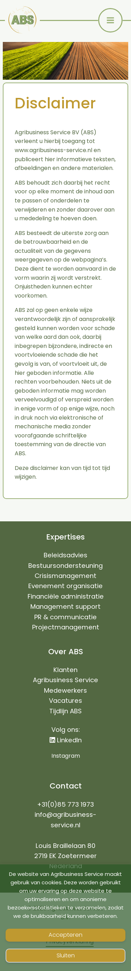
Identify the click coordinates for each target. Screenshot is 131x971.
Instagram (65, 756)
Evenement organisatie (65, 585)
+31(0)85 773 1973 (65, 804)
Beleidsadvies (65, 555)
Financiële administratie (66, 596)
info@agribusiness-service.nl (65, 819)
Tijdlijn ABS (65, 711)
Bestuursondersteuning (65, 565)
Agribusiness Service (65, 680)
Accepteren (65, 935)
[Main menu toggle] (110, 20)
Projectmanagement (65, 627)
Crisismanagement (65, 575)
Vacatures (65, 700)
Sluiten (66, 955)
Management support (65, 606)
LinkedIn (66, 740)
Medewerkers (65, 690)
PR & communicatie (65, 617)
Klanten (65, 669)
